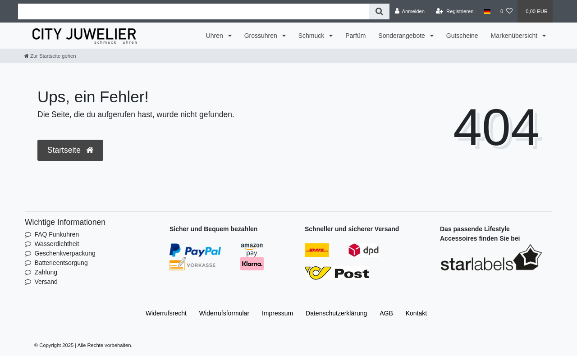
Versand (45, 281)
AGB (386, 313)
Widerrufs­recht (166, 313)
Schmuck (312, 35)
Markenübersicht (515, 35)
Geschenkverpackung (64, 253)
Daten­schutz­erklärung (336, 313)
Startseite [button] (70, 150)
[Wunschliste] (506, 11)
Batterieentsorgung (60, 262)
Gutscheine (462, 35)
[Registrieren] (454, 11)
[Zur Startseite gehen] (50, 56)
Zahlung (45, 272)
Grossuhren (261, 35)
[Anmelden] (409, 11)
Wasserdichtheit (56, 243)
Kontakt (416, 313)
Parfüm (355, 35)
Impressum (277, 313)
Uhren (215, 35)
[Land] (487, 11)
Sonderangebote (402, 35)
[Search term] (193, 11)
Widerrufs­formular (224, 313)
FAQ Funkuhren (56, 234)
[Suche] (379, 11)
